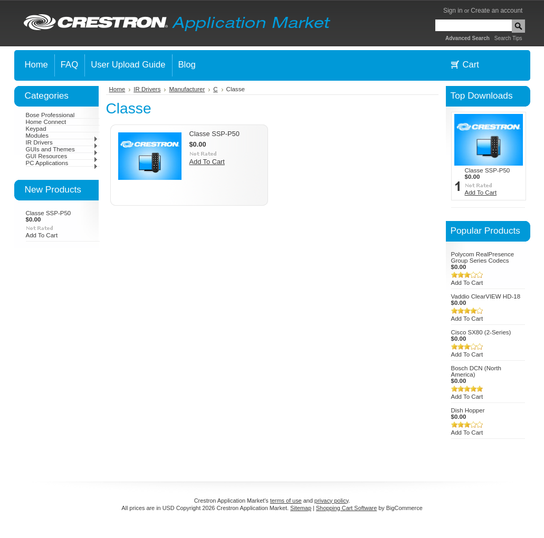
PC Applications (62, 163)
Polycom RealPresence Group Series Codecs (482, 257)
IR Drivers (62, 142)
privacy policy (331, 500)
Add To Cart (42, 235)
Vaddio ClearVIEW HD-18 (486, 296)
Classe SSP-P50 (48, 213)
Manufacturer (187, 89)
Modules (62, 135)
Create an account (496, 10)
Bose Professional (50, 115)
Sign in (453, 10)
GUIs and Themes (62, 149)
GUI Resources (62, 156)
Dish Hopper (468, 410)
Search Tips (508, 38)
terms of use (286, 500)
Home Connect (46, 122)
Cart (471, 65)
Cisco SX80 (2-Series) (481, 332)
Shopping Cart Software (346, 508)
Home (117, 89)
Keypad (36, 129)
